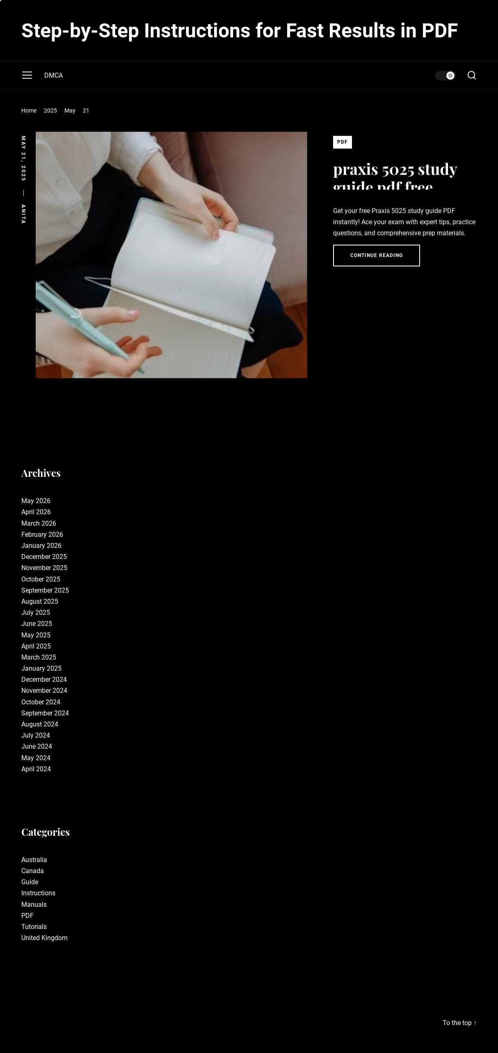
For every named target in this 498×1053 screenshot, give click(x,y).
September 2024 (45, 713)
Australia (34, 860)
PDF (342, 146)
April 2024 (36, 769)
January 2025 (41, 668)
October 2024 (40, 702)
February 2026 (42, 534)
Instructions (38, 893)
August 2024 (39, 724)
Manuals (34, 904)
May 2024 (35, 758)
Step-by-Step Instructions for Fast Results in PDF (239, 30)
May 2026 (35, 501)
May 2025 (35, 635)
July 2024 (35, 735)
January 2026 (41, 545)
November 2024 (44, 690)
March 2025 (38, 657)
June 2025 (36, 624)
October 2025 (40, 579)
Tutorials (34, 927)
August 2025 (39, 601)
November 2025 (44, 568)
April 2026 (36, 512)
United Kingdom (44, 938)
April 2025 (36, 646)
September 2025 (45, 590)
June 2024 (36, 746)
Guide (29, 882)
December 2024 (44, 679)
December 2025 (44, 557)
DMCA (53, 75)
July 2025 (35, 612)
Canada (32, 871)
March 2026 (38, 523)
